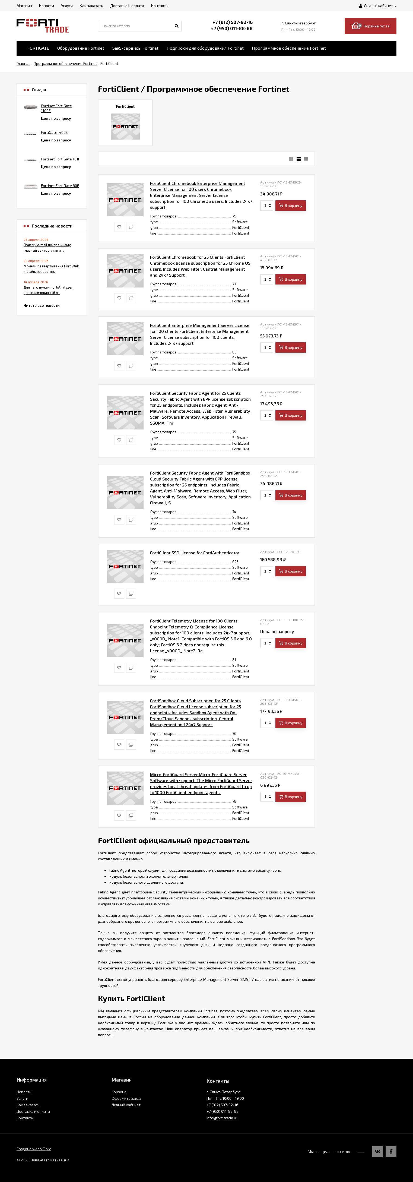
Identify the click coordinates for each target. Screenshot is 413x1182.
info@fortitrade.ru (221, 1117)
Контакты (25, 1117)
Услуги (22, 1098)
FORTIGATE (38, 47)
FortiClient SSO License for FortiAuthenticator (194, 552)
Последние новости (52, 225)
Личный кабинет (126, 1104)
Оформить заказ (126, 1098)
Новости (24, 1091)
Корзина (119, 1091)
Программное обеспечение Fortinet (289, 47)
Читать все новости (42, 305)
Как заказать (28, 1104)
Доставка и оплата (33, 1111)
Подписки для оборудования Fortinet (205, 47)
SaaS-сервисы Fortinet (135, 47)
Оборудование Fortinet (80, 47)
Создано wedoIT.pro (34, 1148)
